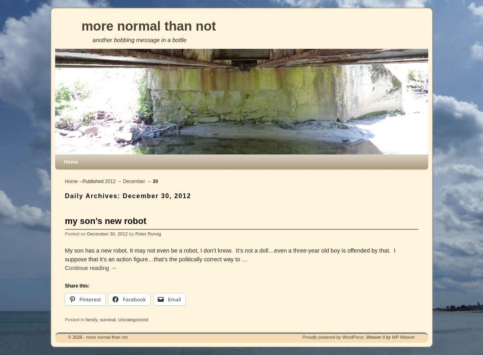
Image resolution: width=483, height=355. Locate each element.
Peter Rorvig (148, 233)
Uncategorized (133, 319)
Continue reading (91, 268)
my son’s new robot (105, 221)
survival (108, 319)
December (134, 181)
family (91, 319)
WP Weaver (403, 337)
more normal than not (148, 26)
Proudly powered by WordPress (333, 337)
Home (71, 162)
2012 (110, 181)
